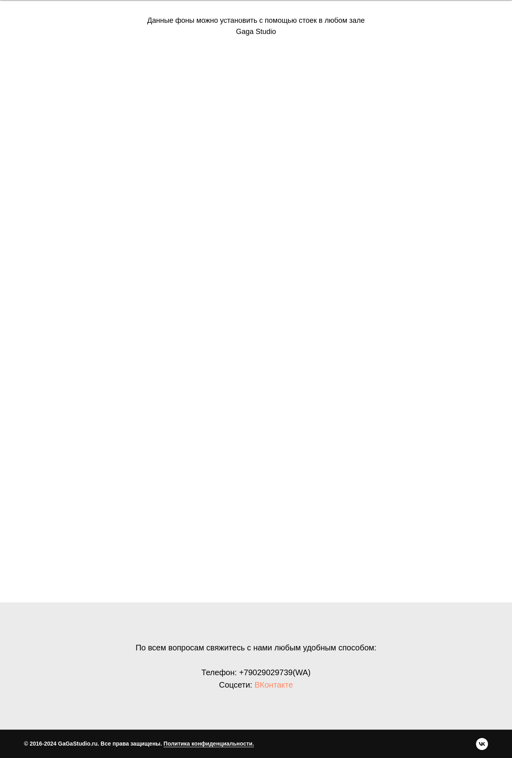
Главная (29, 15)
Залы (170, 15)
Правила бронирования (228, 15)
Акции (288, 15)
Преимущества (77, 15)
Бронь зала (131, 15)
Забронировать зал (456, 16)
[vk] (392, 16)
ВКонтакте (273, 684)
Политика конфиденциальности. (209, 743)
